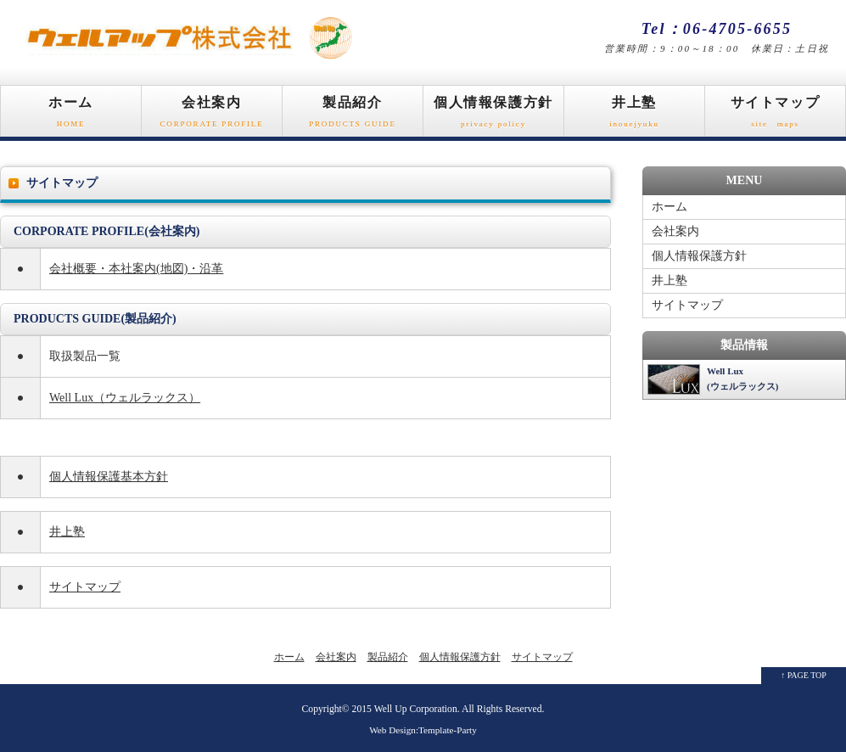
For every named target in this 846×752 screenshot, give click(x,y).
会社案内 (212, 116)
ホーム (71, 116)
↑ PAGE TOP (803, 675)
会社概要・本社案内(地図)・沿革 (136, 268)
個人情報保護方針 (493, 116)
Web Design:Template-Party (423, 730)
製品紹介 (353, 116)
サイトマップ (775, 116)
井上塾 (634, 116)
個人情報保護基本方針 (108, 476)
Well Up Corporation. (417, 709)
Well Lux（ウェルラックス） (124, 397)
